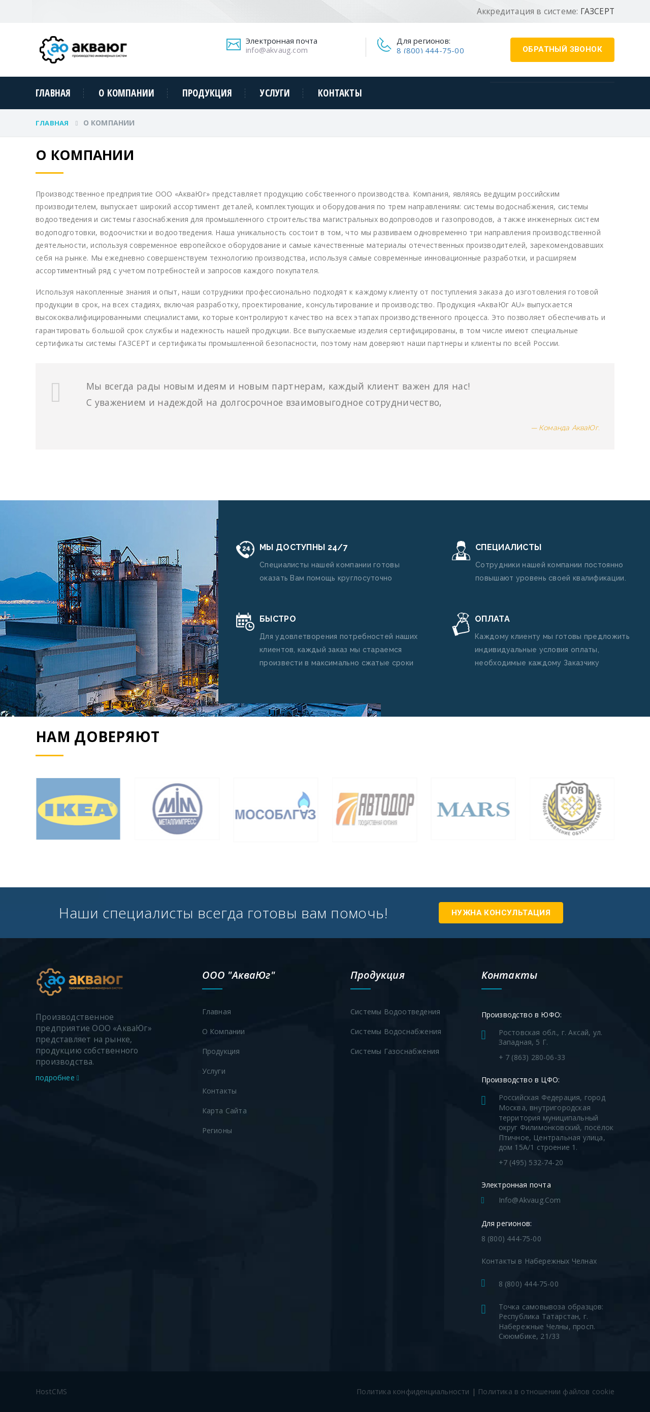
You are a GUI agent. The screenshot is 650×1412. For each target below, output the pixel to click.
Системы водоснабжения (395, 1031)
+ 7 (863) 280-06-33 (532, 1057)
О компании (126, 93)
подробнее (57, 1077)
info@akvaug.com (277, 50)
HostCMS (51, 1391)
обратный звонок (562, 49)
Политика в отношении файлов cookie (546, 1391)
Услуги (275, 93)
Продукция (207, 93)
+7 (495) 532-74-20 (531, 1162)
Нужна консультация (501, 912)
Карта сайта (224, 1110)
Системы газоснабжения (394, 1051)
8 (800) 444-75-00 (430, 50)
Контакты (340, 93)
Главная (53, 93)
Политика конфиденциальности (412, 1391)
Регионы (217, 1130)
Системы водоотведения (395, 1011)
